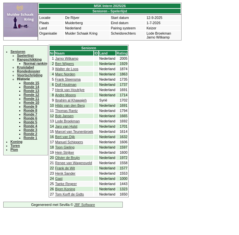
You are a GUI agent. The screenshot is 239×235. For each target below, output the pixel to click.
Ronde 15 (31, 83)
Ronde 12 (31, 95)
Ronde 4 (30, 126)
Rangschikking (29, 59)
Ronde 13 (31, 91)
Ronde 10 (31, 102)
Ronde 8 (30, 110)
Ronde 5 (30, 122)
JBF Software (84, 205)
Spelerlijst (25, 55)
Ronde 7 (30, 114)
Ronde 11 (31, 99)
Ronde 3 (30, 130)
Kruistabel (25, 67)
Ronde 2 (30, 134)
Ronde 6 (30, 118)
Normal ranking (36, 63)
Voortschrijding (29, 75)
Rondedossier (28, 71)
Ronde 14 (31, 87)
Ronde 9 (30, 106)
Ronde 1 (30, 138)
